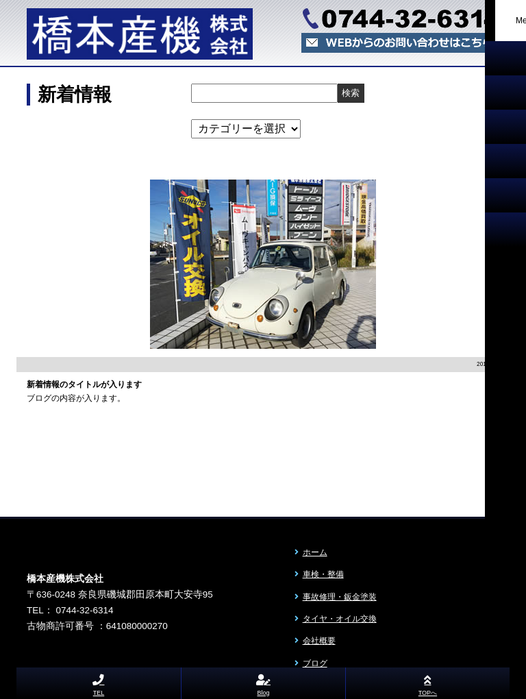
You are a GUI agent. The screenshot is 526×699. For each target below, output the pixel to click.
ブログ (315, 663)
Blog (264, 683)
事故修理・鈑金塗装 (340, 597)
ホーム (315, 552)
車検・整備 (323, 574)
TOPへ (428, 683)
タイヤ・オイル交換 (340, 619)
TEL (98, 683)
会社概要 (319, 641)
